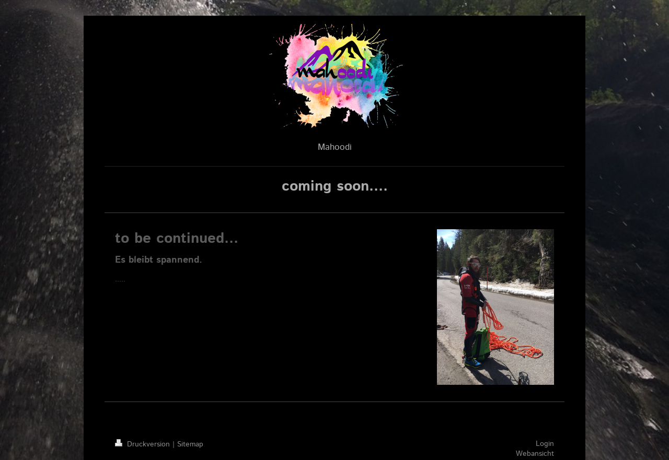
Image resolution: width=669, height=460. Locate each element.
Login (545, 444)
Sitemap (190, 444)
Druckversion (143, 444)
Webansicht (535, 454)
